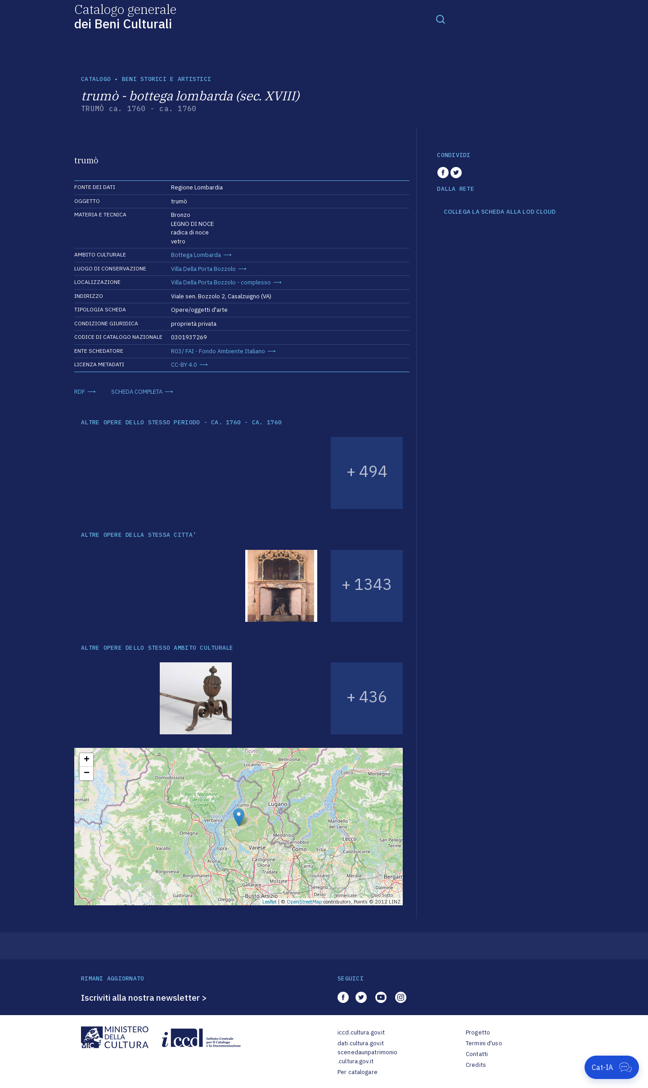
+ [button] (87, 760)
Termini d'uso (484, 1043)
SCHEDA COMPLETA (136, 392)
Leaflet (269, 902)
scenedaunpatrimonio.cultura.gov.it (367, 1056)
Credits (476, 1065)
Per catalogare (358, 1072)
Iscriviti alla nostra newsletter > (144, 997)
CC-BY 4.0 (184, 365)
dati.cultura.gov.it (361, 1043)
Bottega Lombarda (196, 255)
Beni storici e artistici (166, 79)
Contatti (477, 1054)
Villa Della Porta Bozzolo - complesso (221, 282)
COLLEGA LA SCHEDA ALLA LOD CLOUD (500, 212)
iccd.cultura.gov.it (361, 1032)
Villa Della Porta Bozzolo (203, 269)
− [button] (87, 773)
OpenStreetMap (304, 902)
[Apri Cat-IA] (612, 1067)
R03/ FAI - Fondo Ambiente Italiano (218, 351)
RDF (79, 392)
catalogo (96, 79)
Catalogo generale (125, 16)
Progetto (478, 1032)
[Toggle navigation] (441, 18)
